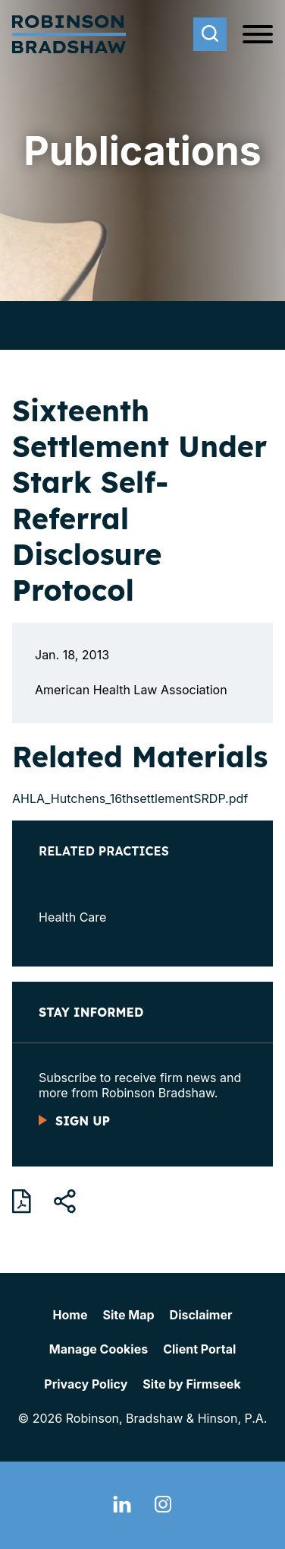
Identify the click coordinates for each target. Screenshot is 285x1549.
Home (70, 1314)
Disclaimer (201, 1314)
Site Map (128, 1314)
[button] (65, 1201)
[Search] (210, 34)
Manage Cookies (98, 1349)
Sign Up (82, 1120)
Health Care (72, 917)
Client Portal (199, 1349)
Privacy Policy (85, 1384)
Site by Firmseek (191, 1384)
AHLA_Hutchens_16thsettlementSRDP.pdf (130, 798)
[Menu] (258, 35)
